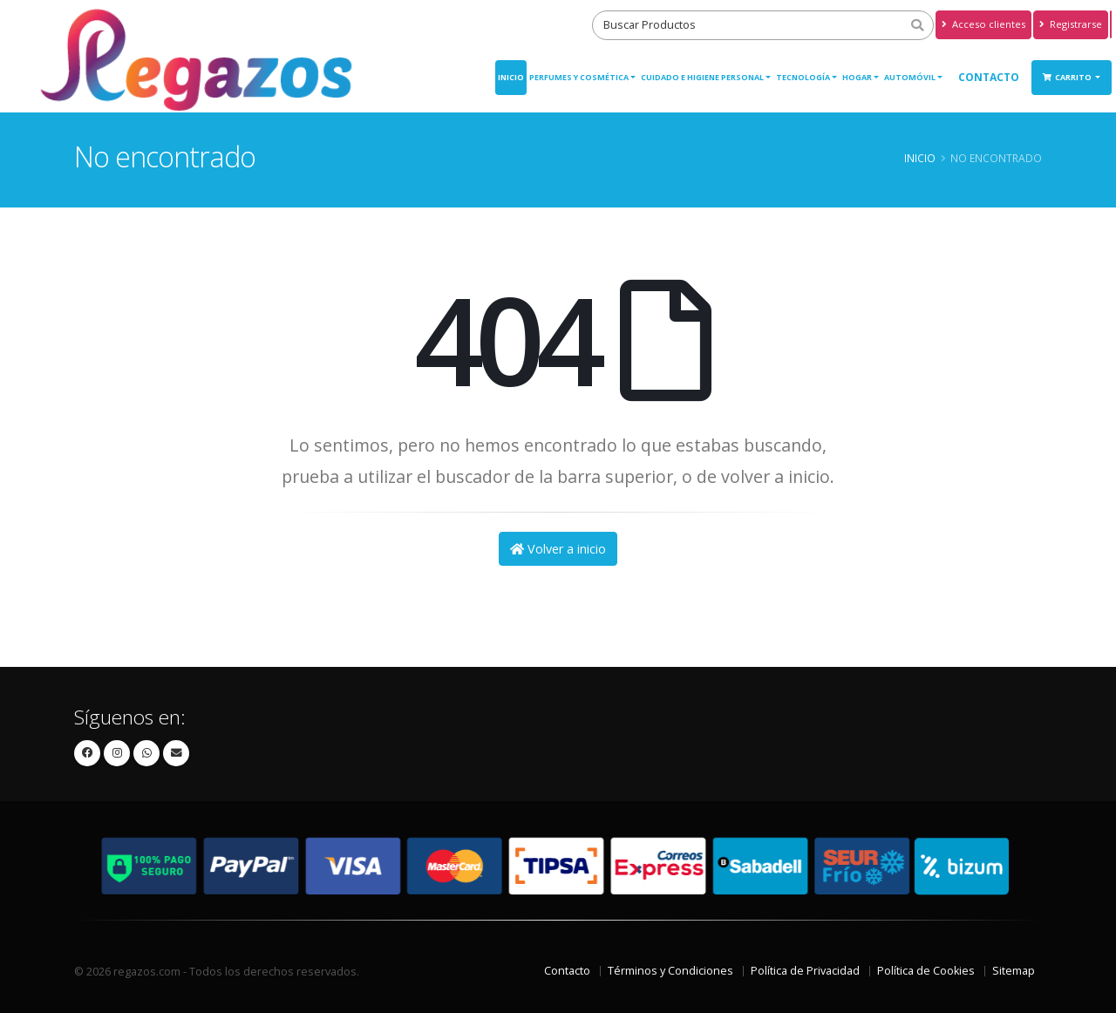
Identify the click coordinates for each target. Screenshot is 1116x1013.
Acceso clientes (983, 24)
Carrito (1068, 77)
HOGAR (857, 77)
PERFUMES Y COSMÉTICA (579, 77)
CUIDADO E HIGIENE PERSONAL (702, 77)
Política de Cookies (926, 970)
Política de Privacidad (805, 970)
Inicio (511, 77)
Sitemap (1013, 970)
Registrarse (1070, 24)
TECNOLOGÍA (803, 77)
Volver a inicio (558, 548)
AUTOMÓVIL (910, 77)
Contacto (988, 77)
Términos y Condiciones (670, 970)
